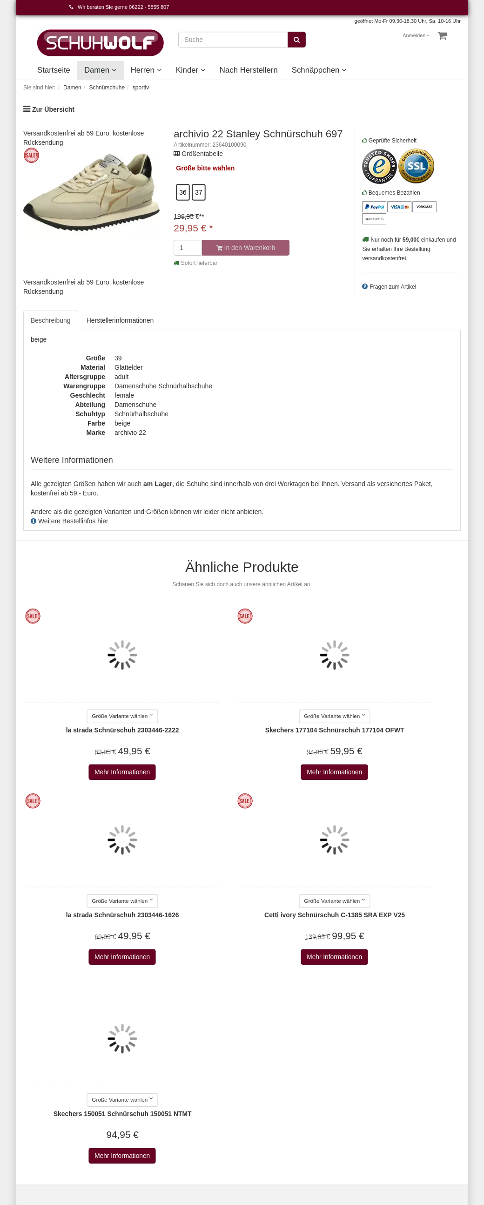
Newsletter (114, 1083)
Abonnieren (346, 1066)
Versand (110, 1055)
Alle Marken (191, 1036)
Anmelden (416, 35)
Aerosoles (188, 1092)
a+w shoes (189, 1064)
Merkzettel (38, 1055)
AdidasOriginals (196, 1082)
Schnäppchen (319, 70)
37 (198, 192)
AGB (106, 1036)
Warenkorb (39, 1036)
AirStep (184, 1110)
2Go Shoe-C (192, 1045)
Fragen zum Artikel (393, 287)
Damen (100, 70)
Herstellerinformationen (120, 320)
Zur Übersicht (53, 109)
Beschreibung (51, 320)
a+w (180, 1054)
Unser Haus (266, 1101)
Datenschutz (117, 1045)
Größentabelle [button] (202, 153)
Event (257, 1064)
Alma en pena (194, 1120)
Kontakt (34, 1027)
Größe (185, 168)
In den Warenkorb (245, 247)
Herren (146, 70)
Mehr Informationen (73, 772)
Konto (31, 1045)
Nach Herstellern (249, 70)
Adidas (184, 1073)
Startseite (53, 70)
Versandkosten (294, 1143)
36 (183, 192)
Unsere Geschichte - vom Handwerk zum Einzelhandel (279, 1083)
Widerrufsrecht (120, 1064)
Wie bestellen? (120, 1073)
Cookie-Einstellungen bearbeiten (42, 1074)
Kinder (191, 70)
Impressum (115, 1027)
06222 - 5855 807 (149, 7)
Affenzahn (188, 1101)
